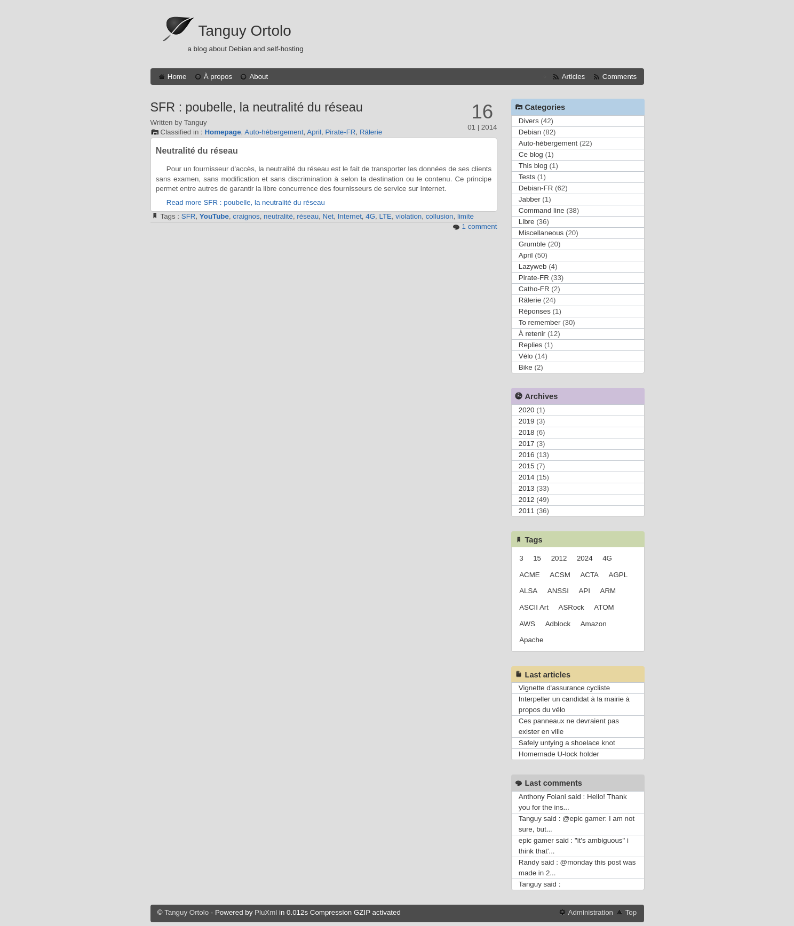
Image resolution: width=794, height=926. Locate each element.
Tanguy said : (540, 884)
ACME (529, 575)
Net (328, 216)
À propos (218, 77)
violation (408, 216)
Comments (619, 77)
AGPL (618, 575)
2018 (527, 432)
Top (631, 912)
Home (177, 77)
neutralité (278, 216)
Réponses (535, 311)
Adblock (557, 624)
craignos (246, 216)
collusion (440, 216)
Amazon (594, 624)
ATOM (604, 607)
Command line (542, 210)
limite (465, 216)
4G (370, 216)
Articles (573, 77)
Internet (350, 216)
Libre (527, 222)
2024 (585, 558)
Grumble (532, 244)
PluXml (266, 912)
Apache (531, 640)
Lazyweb (533, 266)
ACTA (589, 575)
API (584, 591)
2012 (527, 500)
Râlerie (371, 132)
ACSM (560, 575)
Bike (526, 367)
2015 (527, 466)
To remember (540, 322)
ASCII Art (534, 607)
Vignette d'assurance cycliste (564, 688)
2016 (527, 455)
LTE (385, 216)
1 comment (479, 226)
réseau (308, 216)
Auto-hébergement (273, 132)
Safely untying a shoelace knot (567, 743)
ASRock (571, 607)
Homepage (222, 132)
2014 (527, 477)
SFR (188, 216)
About (258, 77)
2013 (527, 488)
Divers (529, 121)
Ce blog (531, 154)
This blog (533, 166)
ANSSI (558, 591)
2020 (527, 410)
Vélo (526, 356)
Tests (527, 177)
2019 (527, 421)
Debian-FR (536, 188)
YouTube (214, 216)
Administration (590, 912)
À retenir (532, 334)
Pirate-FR (340, 132)
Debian (530, 132)
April (314, 132)
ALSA (528, 591)
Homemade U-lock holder (559, 754)
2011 (527, 511)
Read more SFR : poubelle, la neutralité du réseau (245, 202)
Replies (530, 345)
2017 (527, 444)
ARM (608, 591)
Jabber (530, 199)
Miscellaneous (541, 233)
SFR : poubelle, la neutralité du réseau (256, 107)
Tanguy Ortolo (244, 30)
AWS (527, 624)
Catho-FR (534, 289)
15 (537, 558)
